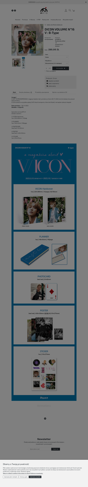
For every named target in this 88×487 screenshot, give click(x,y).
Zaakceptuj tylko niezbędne (10, 477)
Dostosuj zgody (23, 477)
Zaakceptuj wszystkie (35, 477)
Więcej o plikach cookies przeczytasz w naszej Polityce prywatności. (23, 473)
